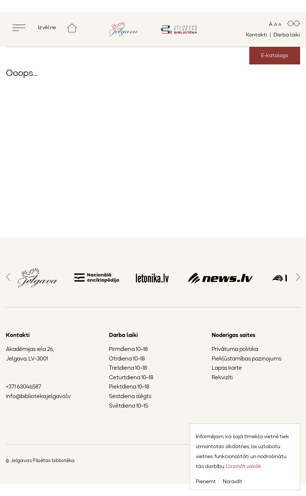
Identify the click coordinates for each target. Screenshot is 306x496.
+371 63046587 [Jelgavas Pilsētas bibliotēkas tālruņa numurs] (23, 387)
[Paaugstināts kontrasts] (293, 24)
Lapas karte (227, 368)
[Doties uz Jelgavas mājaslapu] (123, 29)
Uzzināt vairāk (243, 466)
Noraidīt (232, 481)
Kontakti (256, 35)
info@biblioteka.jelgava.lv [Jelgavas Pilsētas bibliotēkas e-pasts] (38, 397)
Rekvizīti (222, 378)
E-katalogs (274, 55)
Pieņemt (206, 481)
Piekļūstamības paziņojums (246, 359)
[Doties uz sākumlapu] (72, 28)
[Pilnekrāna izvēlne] (35, 28)
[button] (8, 276)
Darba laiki (287, 35)
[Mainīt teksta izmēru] (275, 24)
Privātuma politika (235, 349)
